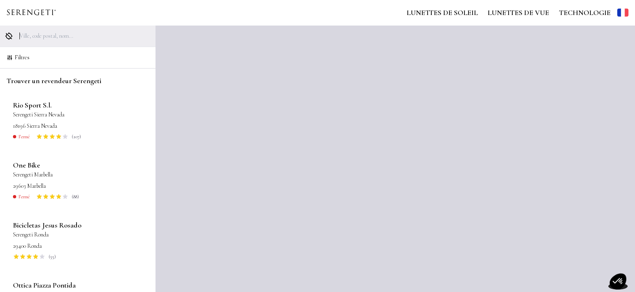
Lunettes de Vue (518, 12)
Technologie (585, 12)
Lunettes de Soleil (442, 12)
